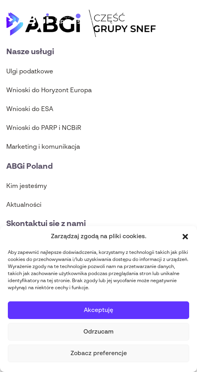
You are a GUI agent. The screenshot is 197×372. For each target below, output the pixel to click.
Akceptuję (98, 310)
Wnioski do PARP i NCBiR (43, 128)
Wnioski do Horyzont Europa (49, 91)
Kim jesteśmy (26, 186)
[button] (185, 237)
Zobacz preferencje (98, 353)
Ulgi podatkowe (29, 72)
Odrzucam (98, 332)
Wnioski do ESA (29, 109)
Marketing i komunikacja (43, 147)
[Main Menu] (185, 18)
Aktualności (24, 205)
